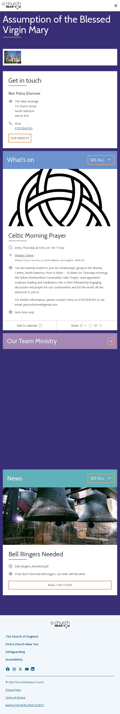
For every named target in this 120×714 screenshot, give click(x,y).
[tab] (29, 325)
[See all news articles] (101, 478)
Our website (19, 138)
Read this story (60, 585)
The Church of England (22, 636)
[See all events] (101, 160)
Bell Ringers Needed (35, 554)
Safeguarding (15, 652)
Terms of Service (15, 697)
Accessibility (14, 659)
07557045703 (24, 128)
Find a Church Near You (22, 644)
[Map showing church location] (60, 409)
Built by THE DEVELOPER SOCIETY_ (25, 705)
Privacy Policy (13, 690)
